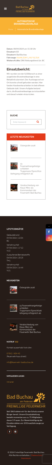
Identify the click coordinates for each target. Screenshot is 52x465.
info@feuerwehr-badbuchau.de (20, 362)
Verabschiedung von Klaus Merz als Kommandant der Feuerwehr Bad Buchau (30, 189)
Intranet (10, 382)
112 (16, 341)
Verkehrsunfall (13, 245)
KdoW (19, 57)
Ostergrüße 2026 (27, 145)
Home (10, 29)
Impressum (26, 458)
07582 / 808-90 (13, 353)
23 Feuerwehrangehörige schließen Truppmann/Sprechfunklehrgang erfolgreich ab (26, 168)
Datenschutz (36, 455)
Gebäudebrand (13, 235)
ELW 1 (25, 57)
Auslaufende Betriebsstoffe (18, 254)
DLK (37, 57)
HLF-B (32, 57)
